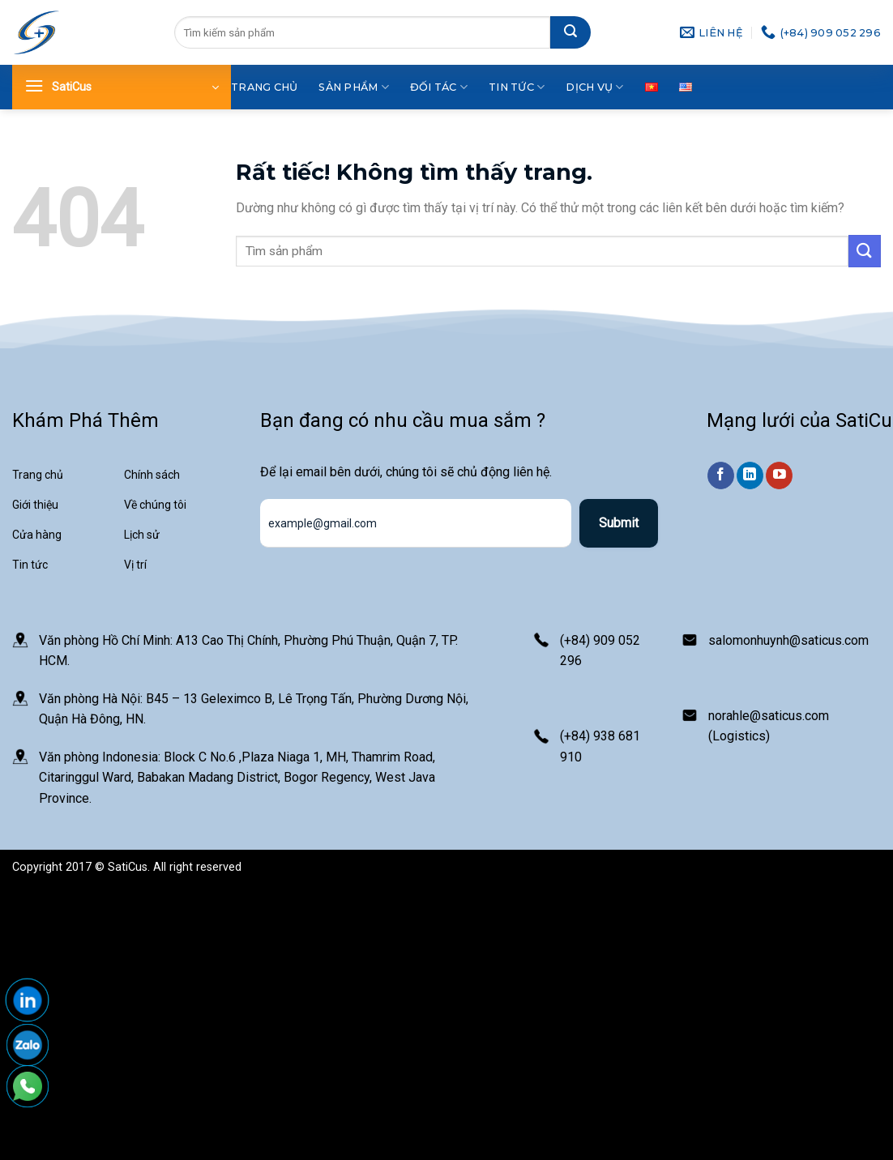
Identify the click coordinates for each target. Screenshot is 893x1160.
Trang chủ (264, 87)
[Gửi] (570, 32)
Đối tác (439, 87)
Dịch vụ (594, 87)
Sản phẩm (353, 87)
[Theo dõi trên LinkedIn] (750, 475)
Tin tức (517, 87)
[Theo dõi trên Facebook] (720, 475)
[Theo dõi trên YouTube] (779, 475)
